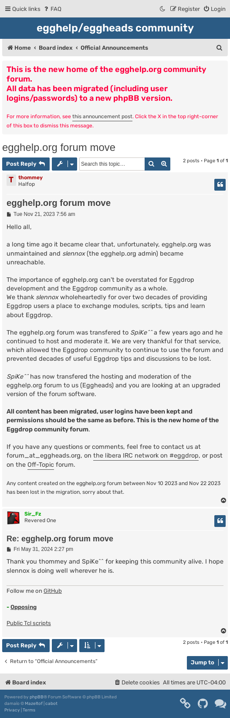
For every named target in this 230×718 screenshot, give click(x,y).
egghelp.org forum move (58, 147)
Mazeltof (34, 703)
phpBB (37, 697)
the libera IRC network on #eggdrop (146, 455)
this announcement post (102, 116)
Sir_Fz (32, 514)
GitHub (53, 591)
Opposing (23, 607)
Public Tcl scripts (29, 623)
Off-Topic (40, 464)
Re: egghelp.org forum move (60, 538)
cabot (51, 703)
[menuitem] (52, 9)
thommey (30, 177)
